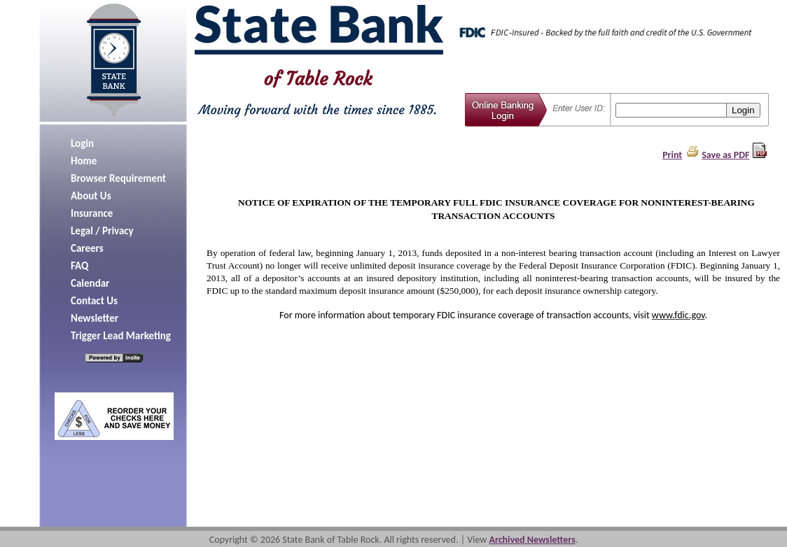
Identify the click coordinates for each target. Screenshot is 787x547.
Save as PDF (725, 155)
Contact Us (94, 300)
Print (672, 155)
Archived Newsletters (532, 540)
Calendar (90, 283)
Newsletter (94, 318)
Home (84, 161)
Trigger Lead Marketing (121, 335)
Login (82, 143)
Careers (87, 248)
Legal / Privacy (102, 231)
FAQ (79, 266)
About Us (91, 196)
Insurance (92, 213)
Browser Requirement (118, 178)
